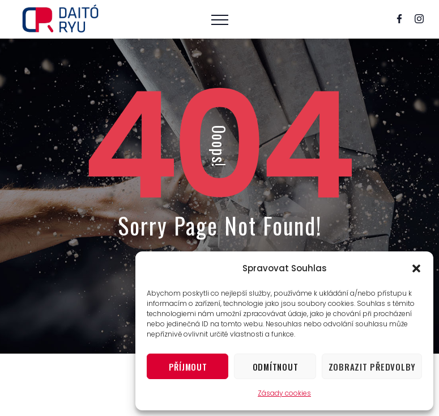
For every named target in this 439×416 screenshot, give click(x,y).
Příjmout (188, 366)
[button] (416, 268)
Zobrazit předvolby (372, 366)
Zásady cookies (284, 393)
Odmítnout (276, 366)
